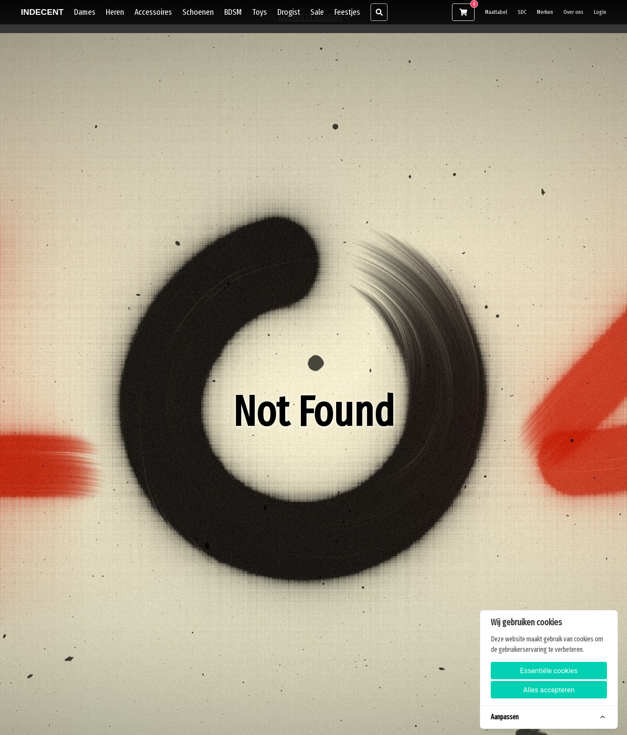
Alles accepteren (548, 690)
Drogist (288, 12)
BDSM (233, 12)
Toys (259, 12)
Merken (545, 12)
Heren (115, 12)
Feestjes (347, 12)
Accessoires (153, 12)
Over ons (573, 12)
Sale (317, 12)
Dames (84, 12)
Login (600, 12)
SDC (522, 12)
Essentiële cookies (548, 671)
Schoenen (198, 12)
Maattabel (496, 12)
